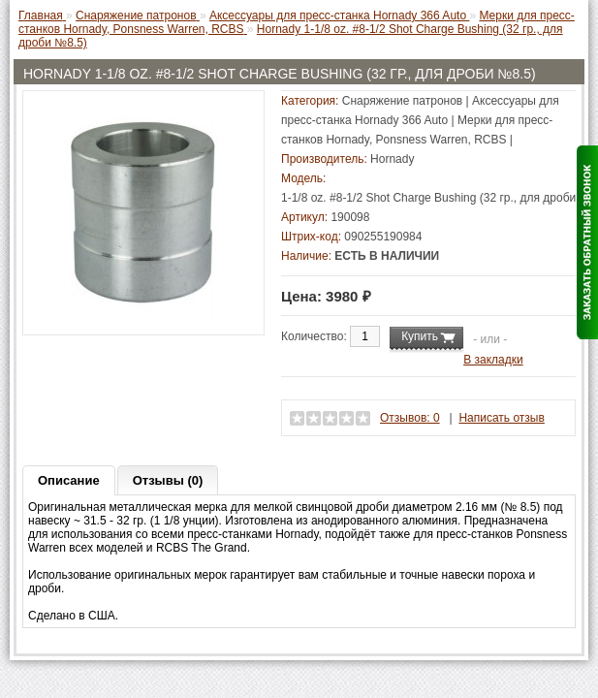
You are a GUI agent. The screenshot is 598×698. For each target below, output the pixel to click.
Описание (69, 480)
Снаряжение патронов (402, 101)
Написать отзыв (501, 418)
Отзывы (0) (168, 480)
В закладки (493, 359)
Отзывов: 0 (410, 418)
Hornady (392, 159)
